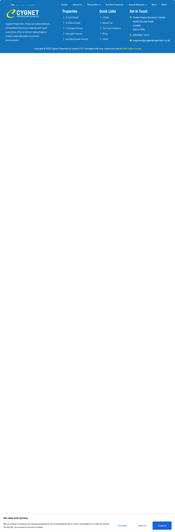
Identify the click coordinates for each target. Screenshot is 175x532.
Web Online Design (132, 48)
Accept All (162, 525)
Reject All (142, 525)
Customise (122, 525)
